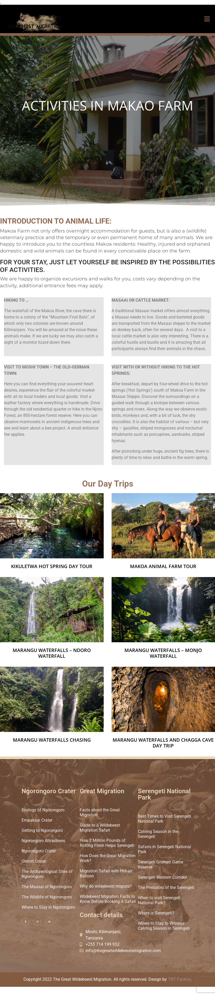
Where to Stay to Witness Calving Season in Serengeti (164, 926)
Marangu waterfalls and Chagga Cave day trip (163, 743)
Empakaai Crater (37, 820)
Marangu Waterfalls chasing (52, 740)
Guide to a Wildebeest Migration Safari (100, 828)
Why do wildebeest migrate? (106, 886)
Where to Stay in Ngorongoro (48, 907)
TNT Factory (179, 979)
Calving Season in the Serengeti (158, 834)
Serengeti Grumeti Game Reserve (160, 864)
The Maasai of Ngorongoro (47, 886)
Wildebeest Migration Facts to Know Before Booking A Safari (108, 899)
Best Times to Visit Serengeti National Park (164, 819)
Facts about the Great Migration (100, 812)
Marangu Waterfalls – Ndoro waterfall (52, 653)
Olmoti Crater (34, 861)
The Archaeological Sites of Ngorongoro (47, 874)
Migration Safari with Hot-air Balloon (106, 873)
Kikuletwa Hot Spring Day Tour (51, 566)
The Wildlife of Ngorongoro (47, 896)
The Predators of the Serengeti (166, 887)
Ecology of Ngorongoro (43, 809)
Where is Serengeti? (156, 913)
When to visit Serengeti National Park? (159, 900)
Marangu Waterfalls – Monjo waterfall (163, 653)
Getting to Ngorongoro (42, 830)
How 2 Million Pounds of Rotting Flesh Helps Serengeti (107, 843)
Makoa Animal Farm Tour (163, 566)
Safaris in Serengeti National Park (164, 849)
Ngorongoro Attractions (43, 840)
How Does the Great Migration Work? (108, 858)
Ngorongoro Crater (39, 850)
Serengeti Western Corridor (162, 877)
